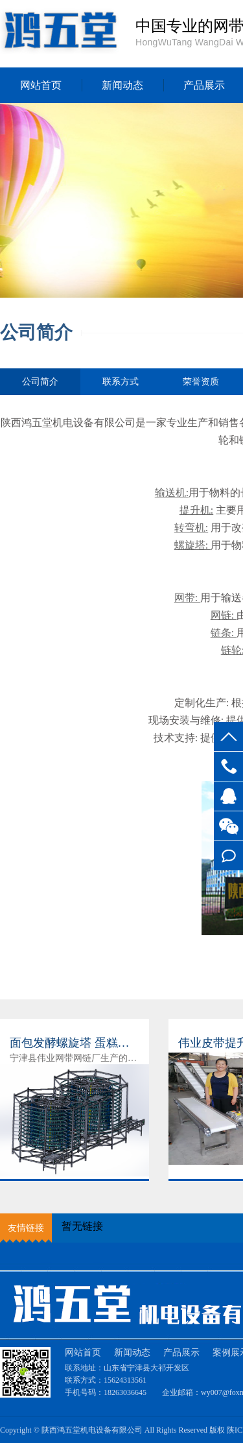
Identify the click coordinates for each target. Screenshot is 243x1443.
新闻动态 (122, 85)
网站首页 (41, 85)
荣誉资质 (201, 382)
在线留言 (228, 855)
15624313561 (228, 766)
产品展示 (181, 1352)
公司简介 (40, 386)
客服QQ (228, 796)
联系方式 (120, 382)
